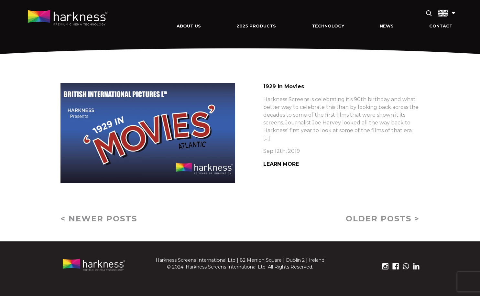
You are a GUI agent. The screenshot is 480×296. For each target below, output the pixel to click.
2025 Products (256, 26)
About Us (189, 26)
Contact (441, 26)
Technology (328, 26)
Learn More (281, 164)
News (387, 26)
